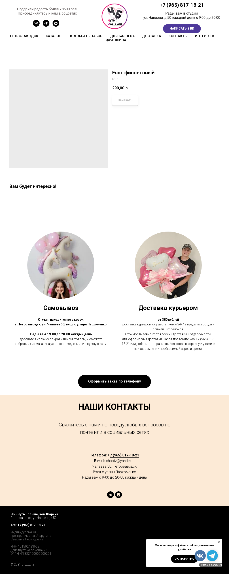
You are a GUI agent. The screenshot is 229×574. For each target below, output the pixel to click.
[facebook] (194, 518)
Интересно (205, 36)
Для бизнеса (122, 36)
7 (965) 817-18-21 (183, 5)
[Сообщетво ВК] (36, 25)
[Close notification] (219, 542)
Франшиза (116, 40)
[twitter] (204, 518)
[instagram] (118, 497)
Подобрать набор (86, 36)
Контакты (178, 36)
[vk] (110, 497)
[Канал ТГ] (46, 25)
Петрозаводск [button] (24, 36)
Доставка (151, 36)
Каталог (53, 36)
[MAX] (56, 25)
